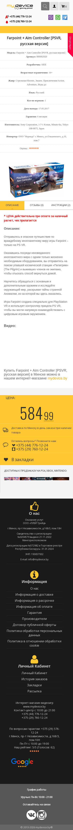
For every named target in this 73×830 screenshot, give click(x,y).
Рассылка (34, 691)
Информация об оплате (34, 606)
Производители (34, 619)
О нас (34, 588)
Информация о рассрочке (34, 600)
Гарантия (34, 612)
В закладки (19, 459)
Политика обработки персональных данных (34, 633)
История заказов (34, 679)
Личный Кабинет (34, 673)
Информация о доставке (34, 594)
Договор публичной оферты (34, 625)
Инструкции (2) (60, 205)
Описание (12, 205)
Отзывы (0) (36, 205)
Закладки (34, 685)
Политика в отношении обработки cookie (34, 643)
